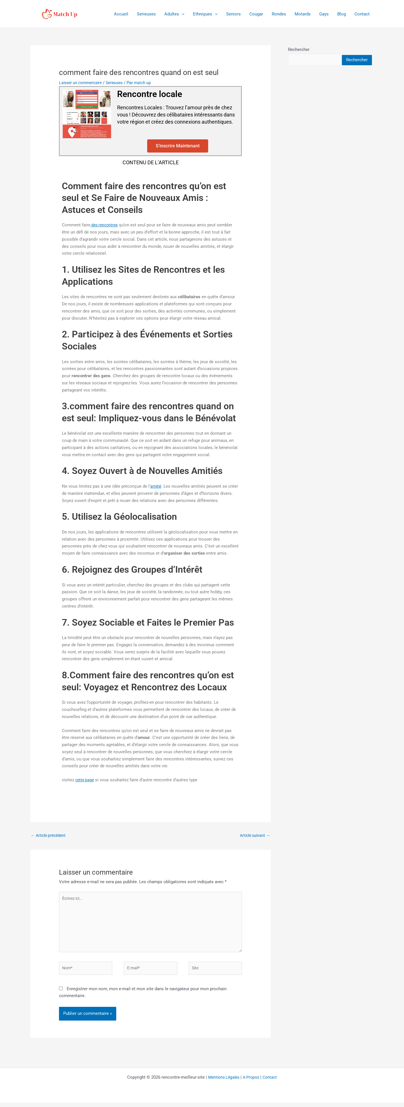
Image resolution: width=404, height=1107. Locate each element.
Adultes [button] (174, 14)
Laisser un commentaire (82, 82)
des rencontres (105, 225)
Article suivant (253, 835)
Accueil (121, 14)
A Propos (252, 1081)
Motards (303, 14)
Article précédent (50, 835)
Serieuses (146, 14)
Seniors (233, 14)
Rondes (279, 14)
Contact (362, 14)
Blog (341, 14)
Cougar (256, 14)
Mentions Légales (223, 1081)
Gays (324, 14)
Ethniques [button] (205, 14)
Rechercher (299, 49)
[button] (181, 14)
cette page (85, 779)
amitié (156, 486)
